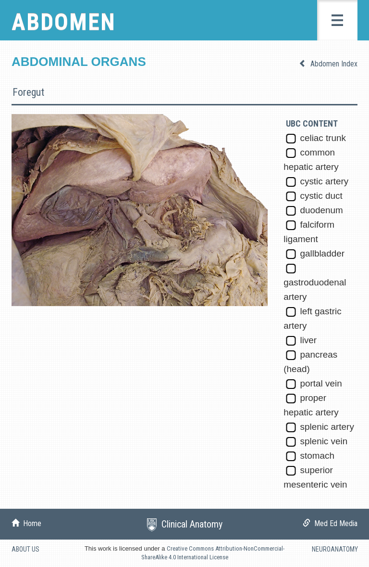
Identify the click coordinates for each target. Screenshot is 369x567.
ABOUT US (25, 549)
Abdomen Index (332, 63)
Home (30, 523)
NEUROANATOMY (335, 549)
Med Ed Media (333, 523)
